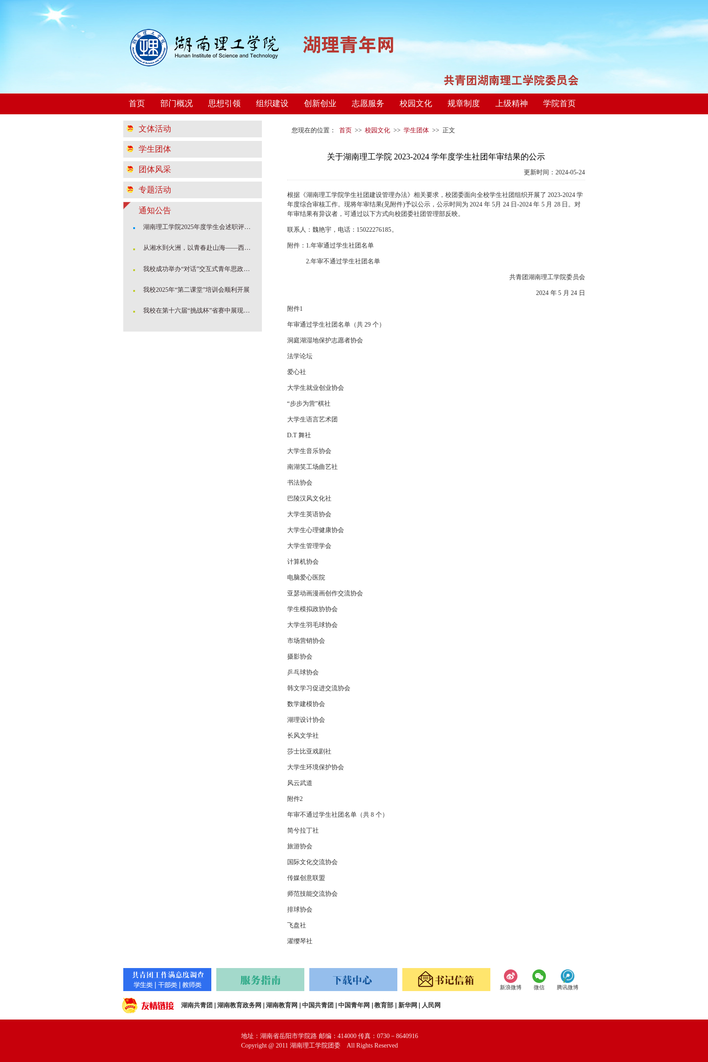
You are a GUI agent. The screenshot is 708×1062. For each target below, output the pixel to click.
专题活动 (155, 189)
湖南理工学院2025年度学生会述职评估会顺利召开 (199, 227)
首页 (137, 103)
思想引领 (224, 103)
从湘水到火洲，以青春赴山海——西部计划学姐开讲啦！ (199, 247)
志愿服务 (368, 103)
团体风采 (155, 169)
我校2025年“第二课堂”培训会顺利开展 (196, 289)
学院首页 (559, 103)
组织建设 (272, 103)
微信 (539, 987)
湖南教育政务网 (239, 1005)
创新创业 (320, 103)
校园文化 (416, 103)
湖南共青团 (197, 1005)
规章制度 (463, 103)
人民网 (431, 1005)
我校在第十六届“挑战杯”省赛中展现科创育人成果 (199, 310)
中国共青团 (318, 1005)
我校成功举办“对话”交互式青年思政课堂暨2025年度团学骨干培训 (199, 269)
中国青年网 (354, 1005)
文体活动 (155, 128)
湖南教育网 (282, 1005)
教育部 (383, 1005)
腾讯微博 (567, 987)
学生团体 (155, 149)
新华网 (407, 1005)
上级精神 (511, 103)
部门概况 (176, 103)
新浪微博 (511, 987)
